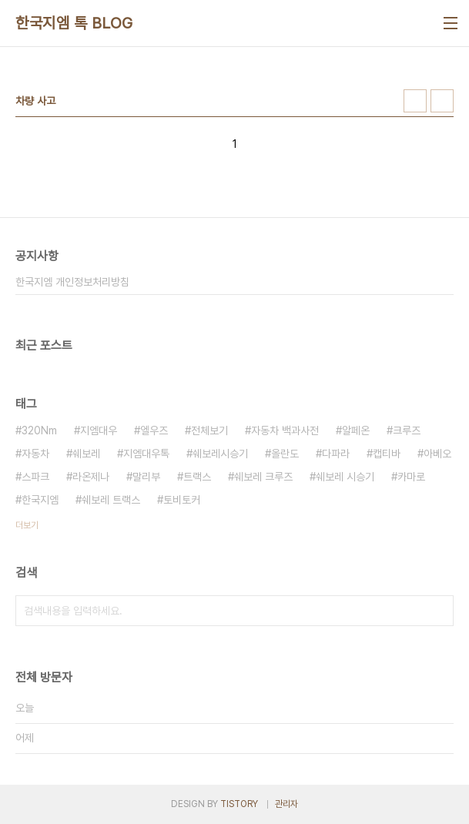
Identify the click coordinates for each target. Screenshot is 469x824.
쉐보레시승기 (220, 453)
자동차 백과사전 (285, 430)
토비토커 (181, 500)
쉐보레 (86, 453)
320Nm (39, 430)
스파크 (35, 477)
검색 (438, 610)
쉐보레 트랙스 (111, 500)
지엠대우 (98, 430)
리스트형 (442, 100)
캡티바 (386, 453)
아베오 (437, 453)
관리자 (286, 804)
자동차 (35, 453)
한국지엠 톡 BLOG (74, 23)
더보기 (27, 525)
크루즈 (406, 430)
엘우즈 (154, 430)
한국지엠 (40, 500)
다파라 (336, 453)
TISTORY (239, 804)
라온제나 (90, 477)
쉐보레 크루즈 (263, 477)
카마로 (411, 477)
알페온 (356, 430)
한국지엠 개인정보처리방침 (72, 282)
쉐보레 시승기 (345, 477)
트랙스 (197, 477)
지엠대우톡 (146, 453)
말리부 (146, 477)
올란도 (285, 453)
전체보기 (209, 430)
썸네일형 (415, 100)
